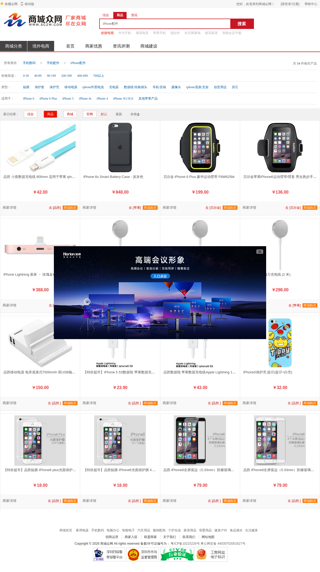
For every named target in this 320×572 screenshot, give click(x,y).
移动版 (29, 4)
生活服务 (251, 530)
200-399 (66, 76)
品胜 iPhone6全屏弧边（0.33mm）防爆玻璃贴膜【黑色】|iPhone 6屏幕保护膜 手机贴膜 (230, 470)
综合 (30, 114)
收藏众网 (11, 4)
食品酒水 (236, 530)
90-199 (51, 76)
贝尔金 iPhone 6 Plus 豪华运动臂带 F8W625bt (199, 177)
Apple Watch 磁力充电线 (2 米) (267, 274)
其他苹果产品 (148, 98)
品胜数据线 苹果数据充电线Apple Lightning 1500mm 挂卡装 (209, 372)
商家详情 (9, 208)
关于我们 (169, 537)
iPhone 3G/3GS (123, 98)
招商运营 (112, 537)
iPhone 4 (102, 98)
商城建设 (148, 46)
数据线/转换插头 (135, 87)
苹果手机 (159, 33)
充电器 (114, 87)
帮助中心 (311, 4)
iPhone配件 (78, 63)
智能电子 (128, 530)
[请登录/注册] (290, 4)
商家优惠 (93, 46)
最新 (119, 114)
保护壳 (54, 87)
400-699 (82, 76)
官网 (90, 114)
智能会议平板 (231, 33)
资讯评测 (121, 46)
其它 (235, 87)
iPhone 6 (28, 98)
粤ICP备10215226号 (185, 543)
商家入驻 (131, 537)
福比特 (175, 33)
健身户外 (220, 530)
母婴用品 (205, 530)
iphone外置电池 (93, 87)
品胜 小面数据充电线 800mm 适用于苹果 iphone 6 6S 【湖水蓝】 (53, 177)
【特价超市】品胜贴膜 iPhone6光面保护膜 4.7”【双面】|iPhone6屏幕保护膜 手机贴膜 (149, 470)
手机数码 (29, 63)
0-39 (26, 76)
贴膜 (26, 87)
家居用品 (190, 530)
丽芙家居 (211, 33)
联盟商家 (150, 537)
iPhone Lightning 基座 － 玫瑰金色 (29, 274)
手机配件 (53, 63)
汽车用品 (143, 530)
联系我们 (189, 537)
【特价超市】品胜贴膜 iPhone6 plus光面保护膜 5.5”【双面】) (50, 470)
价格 (134, 114)
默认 (104, 114)
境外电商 (40, 46)
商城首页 (65, 530)
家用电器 (82, 530)
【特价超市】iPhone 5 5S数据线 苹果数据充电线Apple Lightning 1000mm (139, 372)
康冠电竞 (142, 33)
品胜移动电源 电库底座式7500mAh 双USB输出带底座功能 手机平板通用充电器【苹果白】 (72, 372)
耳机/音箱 (159, 87)
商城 (70, 114)
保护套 (39, 87)
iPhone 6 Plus (48, 98)
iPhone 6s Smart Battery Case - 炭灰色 (113, 177)
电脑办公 (113, 530)
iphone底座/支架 (197, 87)
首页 (70, 46)
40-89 (38, 76)
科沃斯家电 (193, 33)
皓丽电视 (107, 33)
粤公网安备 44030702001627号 (223, 543)
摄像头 (176, 87)
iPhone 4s (85, 98)
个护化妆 (174, 530)
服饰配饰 (159, 530)
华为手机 (124, 33)
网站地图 (208, 537)
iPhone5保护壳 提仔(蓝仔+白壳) (267, 372)
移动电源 (70, 87)
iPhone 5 (67, 98)
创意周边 (220, 87)
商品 (50, 114)
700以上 (98, 76)
